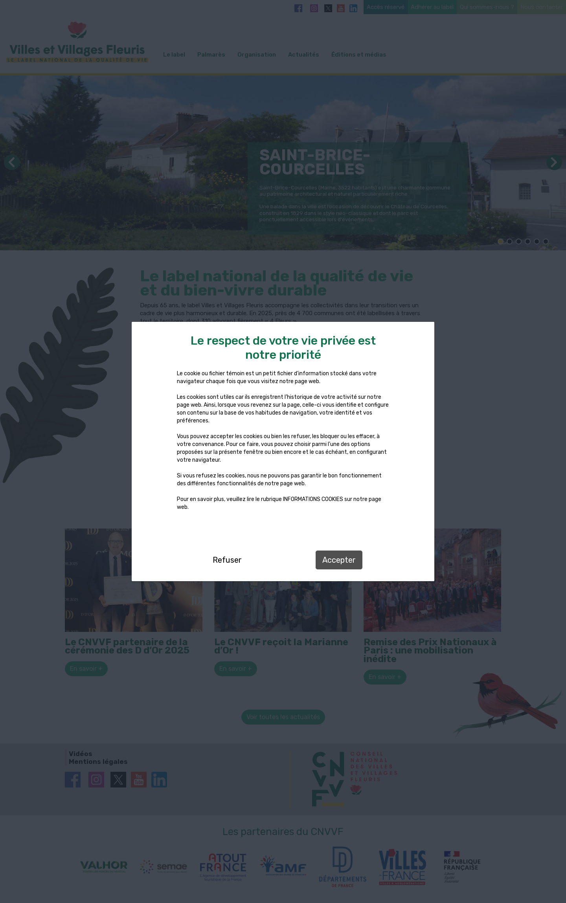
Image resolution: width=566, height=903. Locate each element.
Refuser (227, 560)
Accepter (339, 560)
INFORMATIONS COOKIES (313, 499)
